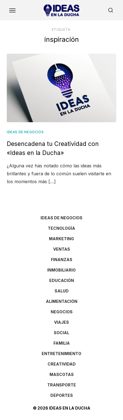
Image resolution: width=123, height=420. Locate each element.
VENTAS (61, 249)
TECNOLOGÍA (61, 228)
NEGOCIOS (62, 311)
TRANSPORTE (61, 384)
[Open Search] (110, 10)
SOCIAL (61, 332)
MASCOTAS (62, 374)
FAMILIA (61, 343)
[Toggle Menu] (12, 10)
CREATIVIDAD (62, 364)
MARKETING (61, 238)
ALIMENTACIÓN (61, 301)
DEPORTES (61, 395)
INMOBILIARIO (61, 270)
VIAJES (61, 322)
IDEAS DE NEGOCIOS (25, 132)
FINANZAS (61, 259)
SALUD (62, 290)
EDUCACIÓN (61, 280)
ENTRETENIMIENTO (61, 353)
